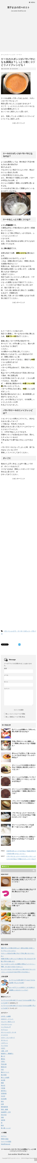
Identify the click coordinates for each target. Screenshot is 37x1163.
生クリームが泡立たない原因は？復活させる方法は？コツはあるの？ (24, 839)
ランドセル (4, 1045)
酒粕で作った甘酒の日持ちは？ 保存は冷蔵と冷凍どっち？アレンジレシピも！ (24, 880)
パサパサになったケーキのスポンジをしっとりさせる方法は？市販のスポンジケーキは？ (24, 815)
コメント (7, 688)
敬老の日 (4, 1067)
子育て (3, 1061)
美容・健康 (4, 1109)
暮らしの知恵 (5, 1077)
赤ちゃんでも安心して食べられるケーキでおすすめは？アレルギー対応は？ (24, 755)
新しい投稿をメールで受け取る (15, 717)
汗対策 (3, 1088)
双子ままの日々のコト (18, 7)
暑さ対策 (4, 1075)
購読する (5, 866)
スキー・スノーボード (8, 1037)
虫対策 (3, 1120)
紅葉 (2, 1104)
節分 (2, 1101)
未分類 (3, 1080)
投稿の (4, 1139)
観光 (2, 1125)
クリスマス (4, 1035)
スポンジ (26, 631)
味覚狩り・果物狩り (7, 1053)
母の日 (3, 1085)
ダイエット (4, 1040)
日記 (2, 1069)
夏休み (3, 1059)
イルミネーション (6, 1024)
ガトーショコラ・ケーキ (13, 631)
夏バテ (3, 1056)
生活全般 (4, 1099)
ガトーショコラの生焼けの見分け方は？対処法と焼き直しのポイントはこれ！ (24, 767)
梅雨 (2, 1083)
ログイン (4, 1136)
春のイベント (5, 1072)
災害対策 (4, 1093)
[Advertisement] (18, 32)
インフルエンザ (6, 1027)
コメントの (6, 1141)
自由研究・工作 (6, 1112)
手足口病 (4, 1064)
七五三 (3, 1048)
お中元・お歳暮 (6, 1016)
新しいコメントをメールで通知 (15, 714)
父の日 (3, 1096)
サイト (6, 682)
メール (6, 675)
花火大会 (4, 1115)
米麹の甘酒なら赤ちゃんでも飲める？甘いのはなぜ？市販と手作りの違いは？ (24, 903)
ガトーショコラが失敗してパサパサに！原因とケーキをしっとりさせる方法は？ (24, 779)
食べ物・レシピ (6, 1128)
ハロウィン (4, 1043)
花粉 (2, 1117)
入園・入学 (4, 1051)
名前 (5, 668)
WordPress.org (5, 1144)
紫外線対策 (4, 1107)
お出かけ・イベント (7, 1019)
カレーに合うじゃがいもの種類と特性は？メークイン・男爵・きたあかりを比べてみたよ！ (24, 915)
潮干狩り (4, 1091)
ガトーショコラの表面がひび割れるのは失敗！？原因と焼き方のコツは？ (24, 791)
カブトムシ (4, 1029)
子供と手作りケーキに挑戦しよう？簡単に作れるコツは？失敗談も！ (24, 743)
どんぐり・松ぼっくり (8, 1021)
